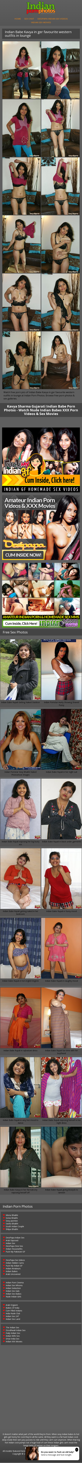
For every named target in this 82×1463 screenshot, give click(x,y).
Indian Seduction (13, 1289)
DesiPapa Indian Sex (15, 1238)
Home (17, 19)
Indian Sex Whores (14, 1286)
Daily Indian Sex (13, 1333)
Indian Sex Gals (13, 1291)
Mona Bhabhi (12, 1216)
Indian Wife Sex (13, 1336)
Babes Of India (12, 1308)
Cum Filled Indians (14, 1311)
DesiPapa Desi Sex (14, 1246)
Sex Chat (29, 19)
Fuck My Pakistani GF (15, 1252)
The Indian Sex (12, 1328)
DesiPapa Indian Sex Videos (52, 19)
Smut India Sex (12, 1339)
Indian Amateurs (13, 1269)
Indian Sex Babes (13, 1294)
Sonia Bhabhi (12, 1218)
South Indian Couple (15, 1227)
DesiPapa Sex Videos (15, 1260)
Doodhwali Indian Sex (15, 1331)
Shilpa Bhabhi (12, 1230)
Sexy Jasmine (12, 1221)
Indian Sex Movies (41, 22)
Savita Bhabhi (12, 1224)
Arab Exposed (12, 1241)
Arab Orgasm (12, 1305)
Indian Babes (12, 1272)
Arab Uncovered (13, 1274)
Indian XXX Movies (14, 1342)
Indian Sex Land (13, 1319)
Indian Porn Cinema (15, 1283)
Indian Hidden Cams (15, 1263)
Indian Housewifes (14, 1249)
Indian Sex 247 (12, 1317)
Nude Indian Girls (13, 1297)
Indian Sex (10, 1244)
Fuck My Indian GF (14, 1266)
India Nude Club (13, 1314)
